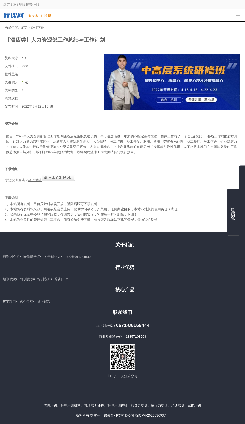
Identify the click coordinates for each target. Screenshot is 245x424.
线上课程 (43, 302)
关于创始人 (52, 257)
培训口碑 (61, 279)
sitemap (85, 257)
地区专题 (71, 257)
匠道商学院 (31, 257)
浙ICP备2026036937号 (152, 415)
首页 (23, 28)
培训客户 (44, 279)
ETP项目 (9, 302)
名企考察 (26, 302)
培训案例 (26, 279)
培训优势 (9, 279)
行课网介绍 (11, 257)
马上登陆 (35, 180)
